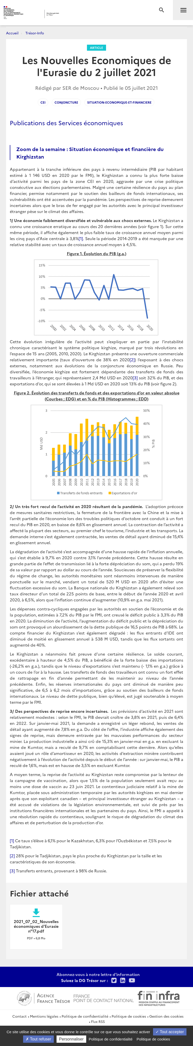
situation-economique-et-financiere (119, 102)
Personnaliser (71, 1039)
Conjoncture (66, 102)
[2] (132, 359)
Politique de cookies (129, 1016)
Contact (19, 1016)
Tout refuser (38, 1039)
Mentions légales (44, 1016)
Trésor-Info (34, 32)
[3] (135, 377)
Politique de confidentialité (85, 1016)
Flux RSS (98, 1021)
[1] (81, 238)
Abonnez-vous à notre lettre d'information (98, 974)
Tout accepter (170, 1032)
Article (96, 47)
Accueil (12, 32)
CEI (42, 102)
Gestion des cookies (166, 1016)
